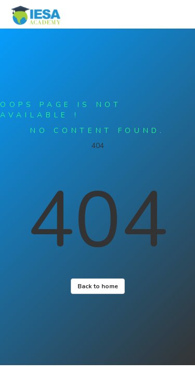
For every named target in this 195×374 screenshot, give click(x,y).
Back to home (97, 286)
